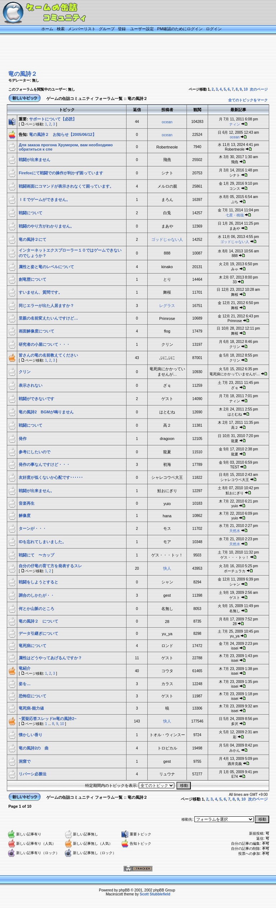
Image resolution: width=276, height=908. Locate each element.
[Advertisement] (131, 53)
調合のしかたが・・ (36, 595)
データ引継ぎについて (38, 633)
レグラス (167, 305)
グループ (107, 29)
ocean (167, 122)
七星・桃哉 (235, 215)
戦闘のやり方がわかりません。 (46, 226)
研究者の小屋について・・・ (44, 344)
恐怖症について (32, 696)
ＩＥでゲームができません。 (44, 199)
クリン (25, 372)
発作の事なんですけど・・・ (44, 464)
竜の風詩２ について (38, 621)
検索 (61, 29)
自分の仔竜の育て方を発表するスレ (50, 566)
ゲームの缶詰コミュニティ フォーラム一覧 (84, 98)
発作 (23, 438)
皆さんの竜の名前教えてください (48, 355)
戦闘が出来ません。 (36, 491)
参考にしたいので (34, 452)
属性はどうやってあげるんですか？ (50, 658)
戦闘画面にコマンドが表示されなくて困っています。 (66, 186)
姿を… (25, 684)
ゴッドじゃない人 (167, 239)
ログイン (214, 29)
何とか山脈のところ (36, 608)
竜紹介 (25, 668)
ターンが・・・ (32, 528)
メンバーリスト (82, 29)
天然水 (234, 531)
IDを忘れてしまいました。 (42, 542)
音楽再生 (26, 503)
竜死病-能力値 (31, 708)
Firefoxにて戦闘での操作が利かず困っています (61, 173)
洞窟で (25, 761)
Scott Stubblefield (155, 894)
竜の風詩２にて (32, 239)
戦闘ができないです (36, 398)
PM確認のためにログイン (180, 29)
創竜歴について (32, 279)
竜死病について (32, 645)
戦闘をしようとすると (38, 582)
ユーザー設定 (142, 29)
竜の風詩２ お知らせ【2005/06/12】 (62, 134)
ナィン (234, 124)
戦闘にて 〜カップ (36, 555)
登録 (122, 29)
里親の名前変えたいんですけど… (48, 318)
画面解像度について (36, 331)
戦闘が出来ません (34, 159)
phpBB (124, 890)
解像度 (25, 515)
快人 (167, 568)
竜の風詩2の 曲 (34, 748)
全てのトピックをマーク (248, 100)
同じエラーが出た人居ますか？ (46, 305)
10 (246, 89)
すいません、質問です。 (40, 292)
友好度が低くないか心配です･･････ (51, 477)
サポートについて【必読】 (53, 119)
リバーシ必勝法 (32, 774)
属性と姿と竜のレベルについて (46, 267)
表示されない (30, 385)
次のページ (259, 89)
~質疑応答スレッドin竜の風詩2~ (48, 718)
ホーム (47, 29)
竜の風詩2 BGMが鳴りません (46, 412)
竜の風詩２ (22, 74)
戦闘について (30, 213)
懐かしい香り (30, 735)
